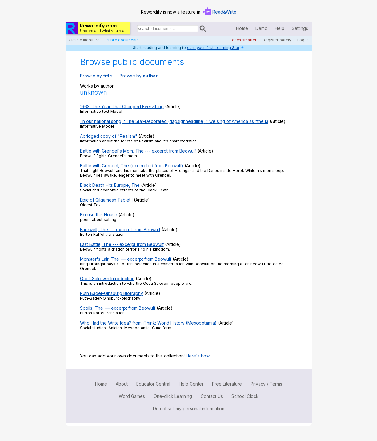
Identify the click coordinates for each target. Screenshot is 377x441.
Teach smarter (243, 40)
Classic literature (84, 40)
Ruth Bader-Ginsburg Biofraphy (111, 293)
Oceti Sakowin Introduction (107, 278)
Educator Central (153, 383)
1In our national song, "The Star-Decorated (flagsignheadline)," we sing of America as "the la (174, 121)
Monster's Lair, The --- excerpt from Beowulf (125, 259)
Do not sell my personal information (188, 408)
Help (279, 28)
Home (242, 28)
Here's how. (198, 355)
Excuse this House (98, 214)
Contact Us (212, 396)
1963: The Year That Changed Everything (122, 106)
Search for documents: (136, 29)
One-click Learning (173, 396)
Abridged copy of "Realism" (108, 136)
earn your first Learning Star (213, 47)
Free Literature (227, 383)
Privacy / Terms (266, 383)
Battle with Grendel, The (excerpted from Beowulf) (131, 165)
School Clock (245, 396)
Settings (300, 28)
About (122, 383)
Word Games (132, 396)
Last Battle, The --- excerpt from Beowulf (122, 244)
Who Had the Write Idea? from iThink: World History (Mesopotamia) (148, 322)
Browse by (96, 75)
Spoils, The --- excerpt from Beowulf (117, 308)
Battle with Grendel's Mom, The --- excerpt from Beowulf (138, 150)
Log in (303, 40)
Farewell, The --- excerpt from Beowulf (120, 229)
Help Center (191, 383)
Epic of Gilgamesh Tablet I (106, 199)
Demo (261, 28)
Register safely (277, 40)
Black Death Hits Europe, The (110, 185)
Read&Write (224, 11)
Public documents (122, 40)
